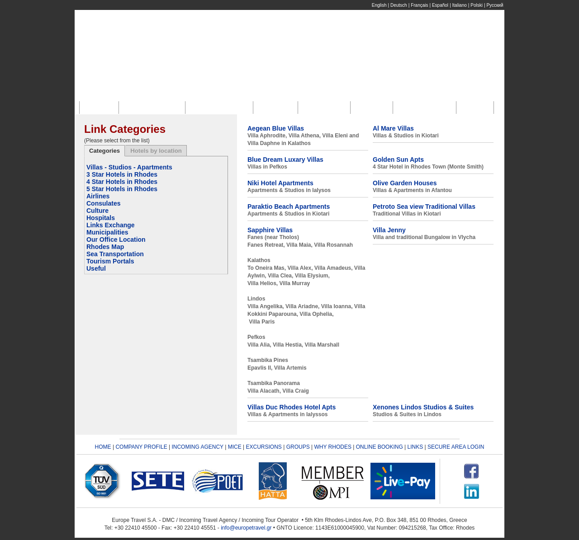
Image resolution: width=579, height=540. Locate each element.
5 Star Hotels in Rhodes (121, 189)
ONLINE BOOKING (379, 447)
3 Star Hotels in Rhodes (121, 174)
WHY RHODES (332, 447)
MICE (235, 447)
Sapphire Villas (270, 230)
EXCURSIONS (264, 447)
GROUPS (298, 447)
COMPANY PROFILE (141, 447)
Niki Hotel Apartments (280, 183)
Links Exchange (110, 225)
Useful (96, 268)
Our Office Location (116, 239)
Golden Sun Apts (398, 159)
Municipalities (107, 232)
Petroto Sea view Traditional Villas (424, 206)
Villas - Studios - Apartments (129, 167)
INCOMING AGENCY (197, 447)
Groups (373, 107)
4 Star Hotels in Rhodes (121, 181)
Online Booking (426, 107)
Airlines (97, 196)
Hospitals (100, 217)
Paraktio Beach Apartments (288, 206)
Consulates (103, 203)
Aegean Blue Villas (275, 128)
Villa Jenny (389, 230)
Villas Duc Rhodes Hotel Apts (291, 407)
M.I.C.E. (277, 107)
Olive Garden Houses (405, 183)
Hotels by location (156, 150)
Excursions (326, 107)
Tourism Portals (110, 261)
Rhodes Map (105, 246)
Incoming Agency (221, 107)
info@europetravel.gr (246, 528)
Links (477, 107)
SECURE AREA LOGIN (455, 447)
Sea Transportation (115, 254)
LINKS (415, 447)
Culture (97, 210)
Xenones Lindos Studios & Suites (423, 407)
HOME (103, 447)
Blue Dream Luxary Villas (285, 159)
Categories (104, 150)
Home (101, 107)
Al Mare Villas (393, 128)
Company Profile (154, 107)
